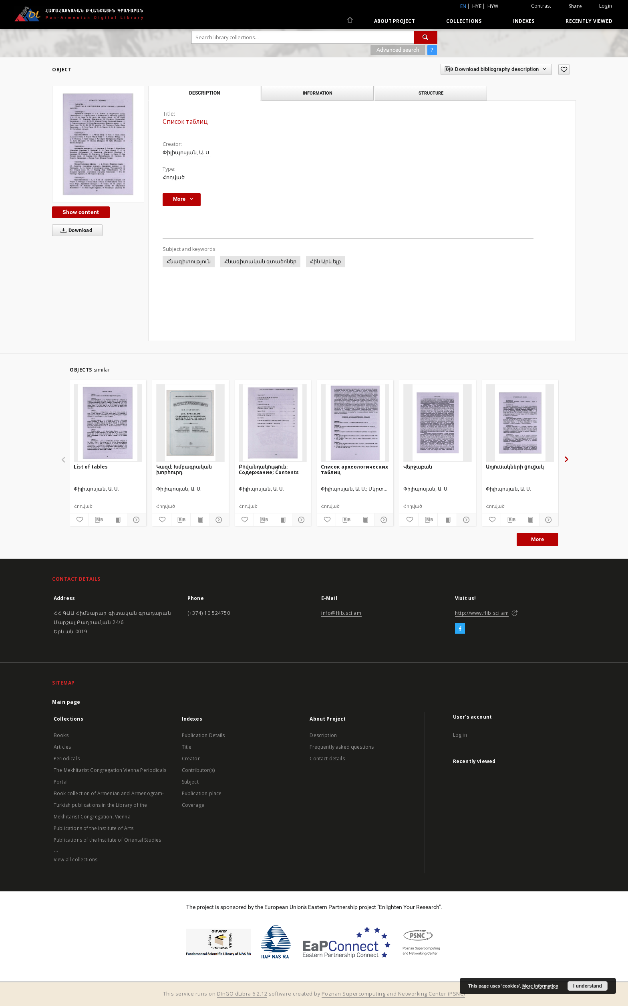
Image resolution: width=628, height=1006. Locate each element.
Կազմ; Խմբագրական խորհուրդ (184, 469)
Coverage (193, 805)
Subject (190, 781)
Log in (460, 734)
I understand (587, 986)
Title (187, 746)
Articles (62, 746)
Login (605, 5)
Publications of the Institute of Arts (94, 828)
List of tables (91, 466)
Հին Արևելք (325, 261)
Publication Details (203, 735)
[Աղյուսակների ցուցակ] (520, 422)
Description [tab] (204, 93)
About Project (394, 21)
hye (476, 6)
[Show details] (135, 520)
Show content (80, 212)
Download (74, 230)
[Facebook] (460, 628)
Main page (66, 702)
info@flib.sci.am (341, 613)
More (537, 539)
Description (323, 735)
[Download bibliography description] (98, 520)
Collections (464, 21)
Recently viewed (589, 21)
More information (540, 986)
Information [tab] (317, 93)
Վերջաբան (417, 466)
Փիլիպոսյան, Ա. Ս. (187, 152)
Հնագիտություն (189, 261)
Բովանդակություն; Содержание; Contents (269, 469)
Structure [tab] (431, 93)
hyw (493, 6)
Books (61, 735)
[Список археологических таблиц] (355, 422)
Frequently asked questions (342, 746)
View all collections (75, 859)
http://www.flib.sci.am (482, 613)
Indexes (524, 21)
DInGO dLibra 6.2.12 (242, 993)
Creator (191, 758)
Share (575, 6)
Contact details (327, 758)
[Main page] (349, 21)
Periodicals (67, 758)
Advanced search (397, 49)
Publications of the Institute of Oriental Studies (107, 839)
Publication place (202, 793)
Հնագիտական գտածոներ (260, 261)
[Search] (425, 37)
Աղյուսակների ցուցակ (515, 466)
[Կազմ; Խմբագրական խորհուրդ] (190, 422)
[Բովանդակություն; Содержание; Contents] (273, 422)
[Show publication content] (117, 520)
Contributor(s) (198, 770)
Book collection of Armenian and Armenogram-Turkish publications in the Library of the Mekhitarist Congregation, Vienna (109, 805)
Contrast (541, 5)
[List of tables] (108, 422)
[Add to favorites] (564, 69)
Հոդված (174, 177)
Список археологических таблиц (354, 469)
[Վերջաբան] (437, 422)
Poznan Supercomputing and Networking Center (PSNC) (393, 993)
